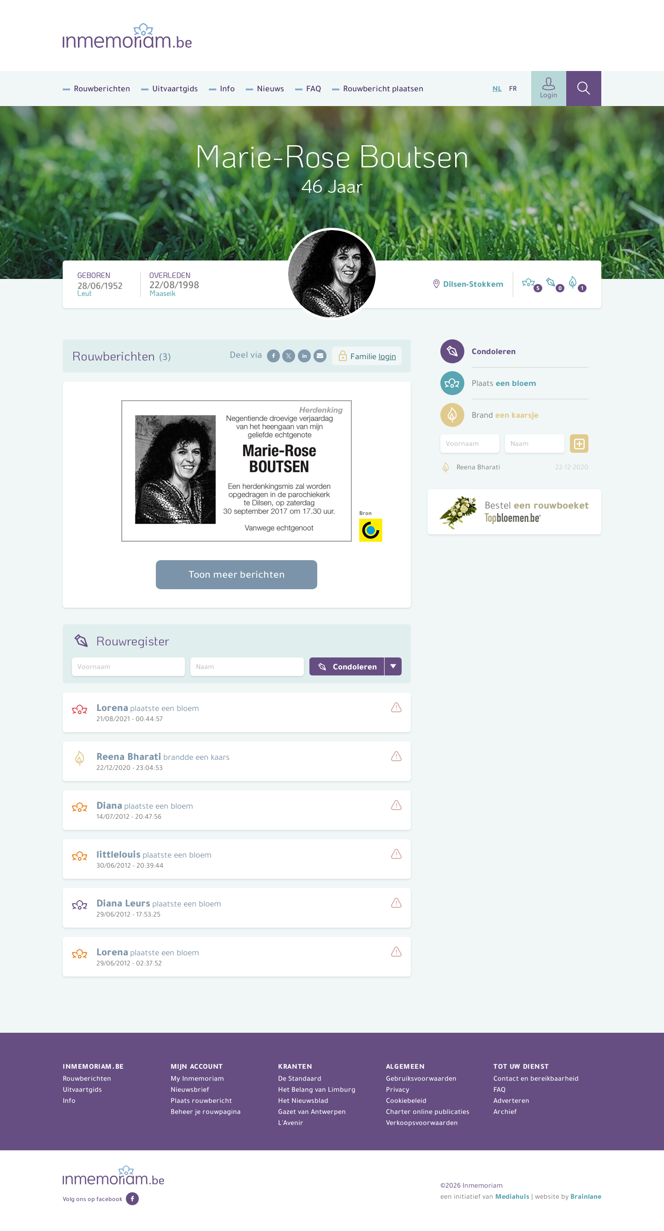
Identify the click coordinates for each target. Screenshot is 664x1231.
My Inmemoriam (197, 1078)
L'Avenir (290, 1122)
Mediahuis (512, 1196)
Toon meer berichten (237, 574)
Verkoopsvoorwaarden (422, 1122)
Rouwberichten (102, 88)
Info (227, 88)
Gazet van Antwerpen (312, 1111)
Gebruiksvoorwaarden (421, 1078)
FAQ (313, 88)
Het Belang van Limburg (317, 1089)
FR (512, 88)
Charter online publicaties (427, 1111)
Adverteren (511, 1100)
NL (497, 88)
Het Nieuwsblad (303, 1100)
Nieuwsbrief (190, 1089)
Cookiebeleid (406, 1100)
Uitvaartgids (175, 88)
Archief (505, 1111)
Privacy (397, 1089)
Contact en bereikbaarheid (536, 1078)
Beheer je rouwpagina (206, 1111)
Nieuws (270, 88)
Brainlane (585, 1196)
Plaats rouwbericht (201, 1100)
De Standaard (299, 1078)
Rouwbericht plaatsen (383, 88)
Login (548, 88)
